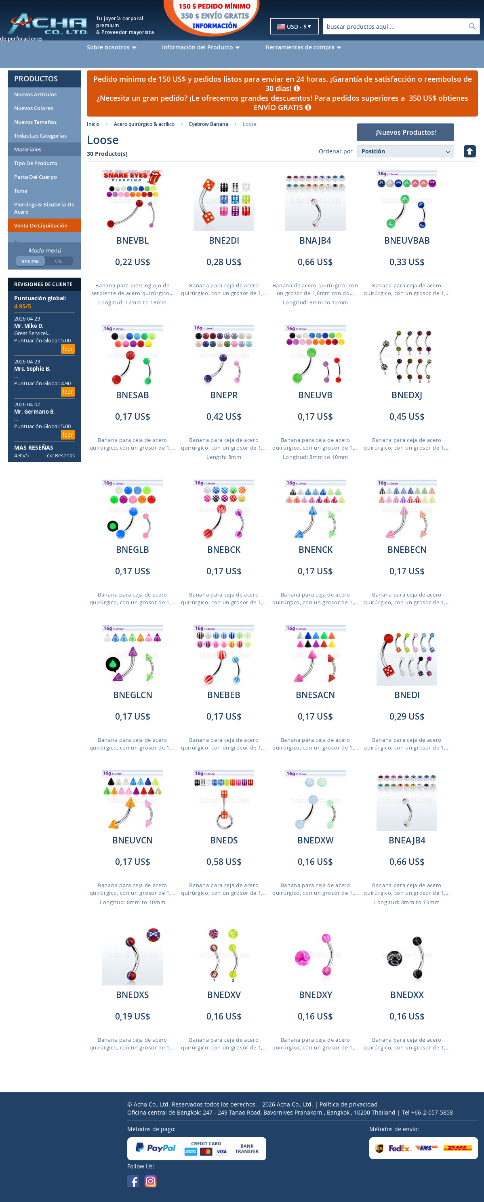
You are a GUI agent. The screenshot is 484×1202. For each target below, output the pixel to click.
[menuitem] (118, 47)
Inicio (93, 124)
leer (68, 349)
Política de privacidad (349, 1104)
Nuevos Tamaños (35, 121)
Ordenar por (336, 151)
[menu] (282, 47)
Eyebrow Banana (208, 124)
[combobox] (401, 26)
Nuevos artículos (35, 94)
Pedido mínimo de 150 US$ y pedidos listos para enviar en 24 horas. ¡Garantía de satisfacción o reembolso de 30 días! (282, 83)
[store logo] (47, 23)
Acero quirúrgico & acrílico (144, 124)
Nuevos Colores (33, 108)
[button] (294, 27)
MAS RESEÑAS (33, 447)
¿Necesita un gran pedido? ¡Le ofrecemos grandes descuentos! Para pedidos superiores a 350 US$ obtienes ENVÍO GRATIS (282, 102)
